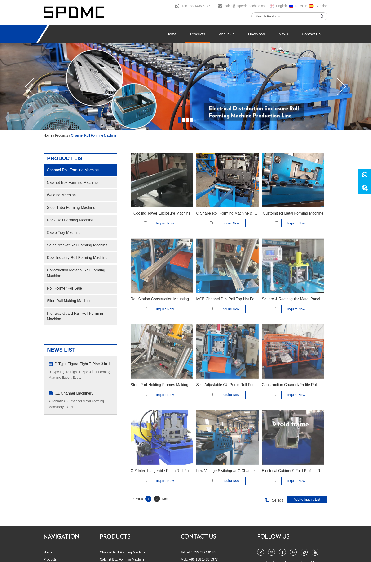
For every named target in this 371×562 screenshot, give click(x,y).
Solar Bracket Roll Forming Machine (77, 245)
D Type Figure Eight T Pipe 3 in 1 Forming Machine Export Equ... (79, 374)
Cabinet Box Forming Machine (72, 182)
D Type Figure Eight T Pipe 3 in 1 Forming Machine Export (82, 364)
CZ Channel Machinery (74, 393)
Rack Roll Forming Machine (70, 220)
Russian (301, 6)
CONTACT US (198, 537)
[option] (185, 86)
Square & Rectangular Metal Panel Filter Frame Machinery (311, 299)
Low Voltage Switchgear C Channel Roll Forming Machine (244, 471)
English (281, 6)
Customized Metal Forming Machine (293, 213)
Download (256, 34)
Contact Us (311, 34)
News (283, 34)
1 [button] (179, 120)
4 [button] (191, 120)
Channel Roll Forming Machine (93, 135)
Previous (137, 499)
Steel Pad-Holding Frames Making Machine (167, 385)
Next (165, 499)
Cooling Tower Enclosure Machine (162, 213)
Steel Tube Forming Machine (71, 208)
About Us (226, 34)
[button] (29, 86)
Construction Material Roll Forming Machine (76, 273)
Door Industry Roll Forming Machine (77, 258)
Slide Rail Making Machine (69, 301)
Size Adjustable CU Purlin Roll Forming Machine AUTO (242, 385)
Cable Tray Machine (63, 233)
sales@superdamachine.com (246, 6)
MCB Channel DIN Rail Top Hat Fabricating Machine (240, 299)
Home (171, 34)
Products (197, 34)
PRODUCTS (115, 537)
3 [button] (187, 120)
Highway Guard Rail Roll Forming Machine (75, 316)
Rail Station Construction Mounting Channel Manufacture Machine (186, 299)
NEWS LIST (61, 350)
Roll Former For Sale (64, 288)
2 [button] (183, 120)
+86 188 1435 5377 (195, 6)
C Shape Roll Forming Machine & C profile (231, 213)
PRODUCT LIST (66, 158)
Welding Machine (61, 195)
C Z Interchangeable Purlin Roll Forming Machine (172, 471)
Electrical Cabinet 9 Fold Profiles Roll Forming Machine (308, 471)
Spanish (321, 6)
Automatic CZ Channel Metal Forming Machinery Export (76, 404)
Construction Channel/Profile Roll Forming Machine (305, 385)
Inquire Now (165, 223)
